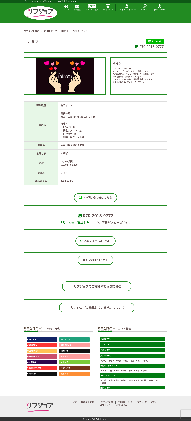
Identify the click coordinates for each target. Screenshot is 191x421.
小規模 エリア (106, 339)
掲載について (108, 7)
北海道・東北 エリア (108, 366)
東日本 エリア (106, 356)
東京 (103, 361)
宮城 (103, 371)
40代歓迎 (64, 362)
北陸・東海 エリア (107, 376)
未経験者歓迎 (33, 357)
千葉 (118, 361)
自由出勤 (31, 374)
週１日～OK (65, 340)
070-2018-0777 (151, 47)
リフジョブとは (91, 7)
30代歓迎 (31, 362)
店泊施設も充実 (34, 368)
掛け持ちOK (32, 351)
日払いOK (31, 340)
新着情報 (77, 7)
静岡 (103, 383)
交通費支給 (32, 345)
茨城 (132, 361)
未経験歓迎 (65, 379)
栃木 (138, 361)
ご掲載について (125, 402)
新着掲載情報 (87, 402)
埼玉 (125, 361)
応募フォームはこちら (95, 240)
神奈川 (111, 361)
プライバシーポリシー (127, 7)
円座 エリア (105, 350)
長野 (157, 380)
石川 (143, 380)
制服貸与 (64, 374)
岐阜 (123, 380)
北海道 (144, 371)
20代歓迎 (64, 357)
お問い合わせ (159, 7)
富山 (110, 380)
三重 (103, 380)
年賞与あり (65, 368)
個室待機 (64, 351)
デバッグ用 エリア (107, 344)
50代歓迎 (31, 379)
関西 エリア (105, 388)
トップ (66, 7)
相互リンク (144, 7)
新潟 (136, 380)
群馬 (145, 361)
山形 (110, 371)
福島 (123, 371)
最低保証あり (66, 345)
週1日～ (63, 385)
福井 (150, 380)
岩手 (116, 371)
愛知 (130, 380)
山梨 (116, 380)
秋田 (130, 371)
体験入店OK (32, 385)
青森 (136, 371)
